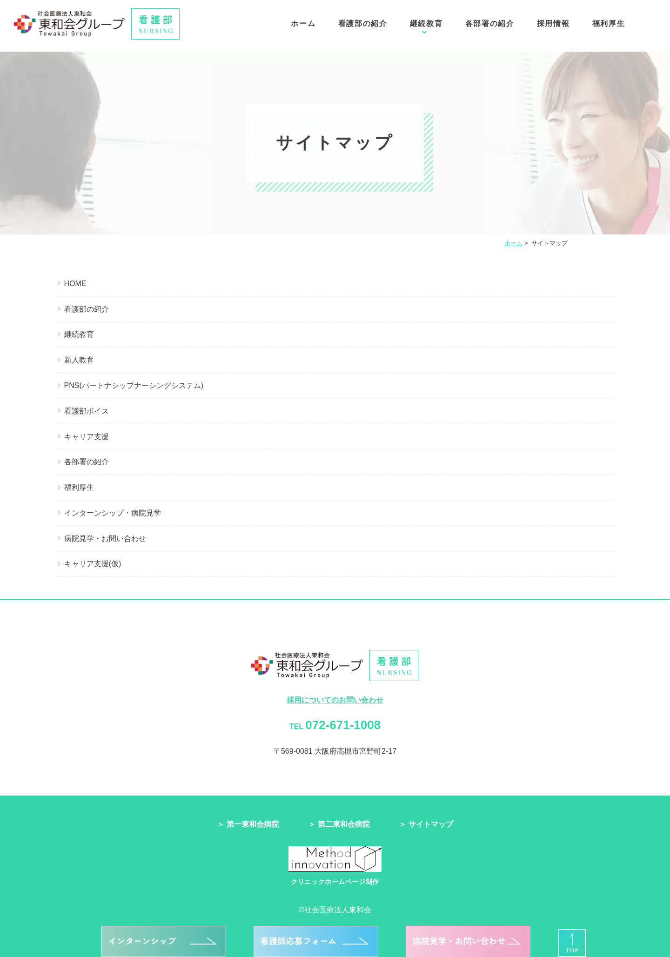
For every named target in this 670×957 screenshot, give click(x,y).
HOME (75, 284)
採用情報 (553, 27)
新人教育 (79, 360)
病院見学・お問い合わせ (105, 538)
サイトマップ (431, 824)
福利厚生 (608, 27)
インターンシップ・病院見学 (112, 513)
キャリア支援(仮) (92, 564)
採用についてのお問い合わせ (335, 700)
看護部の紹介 (363, 27)
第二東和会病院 (344, 824)
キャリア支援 (86, 437)
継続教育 (426, 27)
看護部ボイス (86, 411)
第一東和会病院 (253, 824)
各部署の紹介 (490, 27)
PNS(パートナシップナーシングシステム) (134, 385)
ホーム (303, 27)
